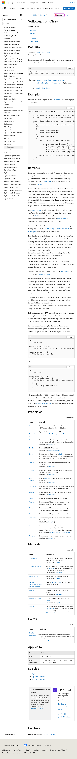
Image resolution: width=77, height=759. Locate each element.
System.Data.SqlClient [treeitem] (10, 27)
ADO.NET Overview (38, 679)
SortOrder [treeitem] (7, 39)
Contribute (36, 750)
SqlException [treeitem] (10, 147)
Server (31, 508)
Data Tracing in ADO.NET (56, 434)
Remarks (32, 36)
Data (30, 440)
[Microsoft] (3, 2)
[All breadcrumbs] (30, 15)
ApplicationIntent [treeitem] (9, 30)
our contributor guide (38, 707)
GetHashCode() (33, 576)
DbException (56, 83)
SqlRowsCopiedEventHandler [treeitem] (13, 184)
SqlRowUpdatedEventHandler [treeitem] (13, 190)
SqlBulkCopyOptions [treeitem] (10, 64)
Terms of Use (6, 753)
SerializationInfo (56, 582)
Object (39, 80)
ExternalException (43, 83)
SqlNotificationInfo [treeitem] (9, 164)
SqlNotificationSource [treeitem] (10, 167)
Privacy (44, 750)
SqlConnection (36, 210)
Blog (27, 750)
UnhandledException (43, 403)
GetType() (32, 590)
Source (31, 514)
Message (31, 492)
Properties (33, 38)
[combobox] (12, 19)
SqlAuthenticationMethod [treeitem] (12, 44)
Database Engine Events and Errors (57, 229)
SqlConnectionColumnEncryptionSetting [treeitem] (13, 111)
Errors (31, 454)
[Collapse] (20, 15)
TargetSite (32, 536)
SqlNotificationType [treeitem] (10, 170)
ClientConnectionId (32, 434)
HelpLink (31, 462)
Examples (32, 33)
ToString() (32, 606)
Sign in (72, 3)
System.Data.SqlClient (43, 52)
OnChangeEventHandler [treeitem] (11, 33)
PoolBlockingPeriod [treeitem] (10, 36)
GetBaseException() (35, 566)
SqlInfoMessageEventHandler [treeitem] (13, 158)
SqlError (39, 184)
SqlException (57, 100)
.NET (34, 15)
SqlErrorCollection (38, 677)
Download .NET (68, 8)
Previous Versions (18, 750)
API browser (41, 15)
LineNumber (32, 486)
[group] (51, 73)
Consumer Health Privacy (57, 750)
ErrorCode (32, 448)
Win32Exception (44, 274)
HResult (31, 470)
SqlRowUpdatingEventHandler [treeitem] (13, 196)
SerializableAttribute (43, 88)
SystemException (59, 80)
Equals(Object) (33, 558)
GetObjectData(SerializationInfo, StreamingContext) (35, 584)
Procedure (32, 502)
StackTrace (32, 518)
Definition (33, 30)
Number (31, 498)
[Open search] (68, 3)
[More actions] (73, 15)
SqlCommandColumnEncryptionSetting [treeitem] (13, 103)
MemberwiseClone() (35, 598)
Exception (47, 80)
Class (30, 426)
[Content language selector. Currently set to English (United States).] (11, 745)
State (30, 526)
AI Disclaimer (6, 750)
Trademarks (16, 753)
